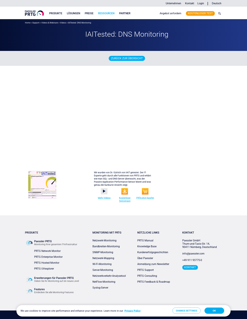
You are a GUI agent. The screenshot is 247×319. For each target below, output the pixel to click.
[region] (123, 311)
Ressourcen (106, 13)
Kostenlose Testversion (125, 199)
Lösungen (73, 13)
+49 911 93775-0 (192, 260)
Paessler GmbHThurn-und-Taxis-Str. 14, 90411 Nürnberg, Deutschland (199, 244)
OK (214, 310)
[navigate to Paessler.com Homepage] (34, 13)
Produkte (55, 13)
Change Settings (186, 310)
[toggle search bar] (219, 13)
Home (27, 23)
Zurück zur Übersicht (127, 58)
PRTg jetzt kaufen (145, 198)
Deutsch (216, 3)
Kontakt (189, 3)
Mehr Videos (104, 198)
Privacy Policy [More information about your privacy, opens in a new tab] (132, 310)
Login (200, 3)
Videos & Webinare (49, 23)
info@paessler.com (193, 253)
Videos (63, 23)
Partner (124, 13)
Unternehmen (173, 3)
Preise (89, 13)
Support (35, 23)
